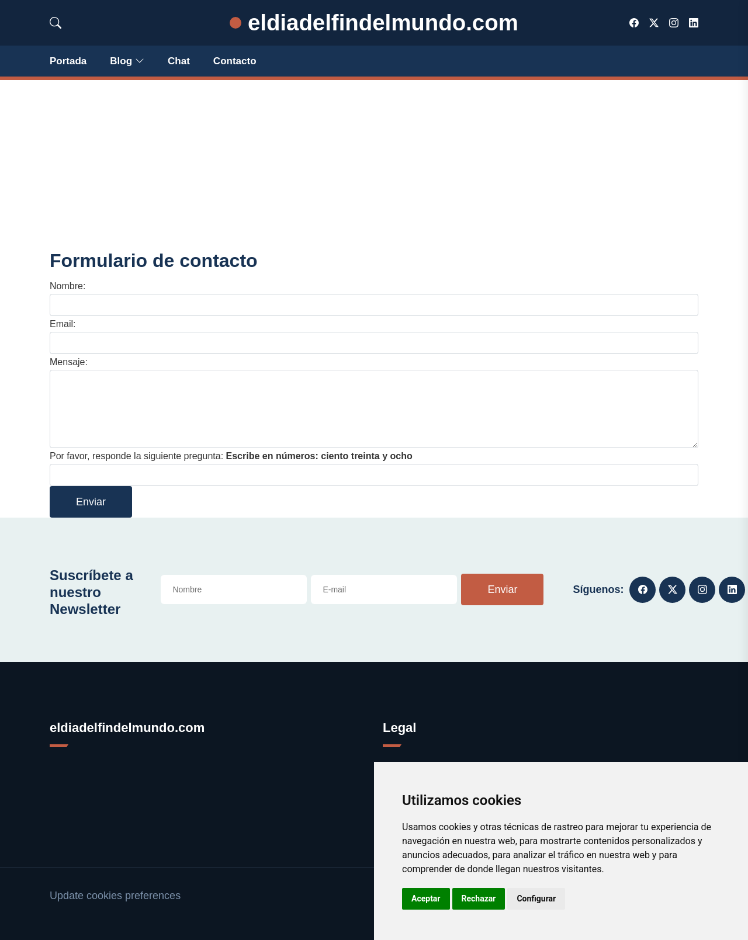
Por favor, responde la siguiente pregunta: (231, 456)
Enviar (91, 502)
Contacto (235, 61)
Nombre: (67, 286)
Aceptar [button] (426, 898)
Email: (62, 324)
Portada (68, 61)
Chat (179, 61)
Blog (127, 61)
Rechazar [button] (479, 898)
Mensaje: (69, 362)
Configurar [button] (536, 898)
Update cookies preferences (115, 895)
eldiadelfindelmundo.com (374, 22)
